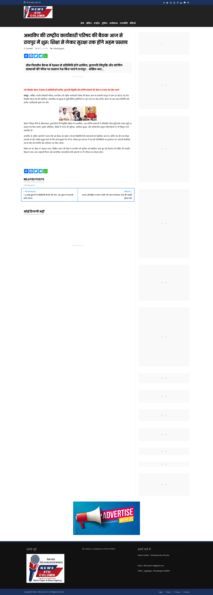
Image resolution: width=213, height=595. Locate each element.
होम (82, 23)
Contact (186, 592)
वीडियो (133, 23)
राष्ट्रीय (97, 23)
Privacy (177, 592)
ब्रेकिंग (89, 23)
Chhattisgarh (58, 48)
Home (168, 592)
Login (161, 592)
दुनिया (105, 23)
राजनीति (124, 23)
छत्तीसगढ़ (114, 23)
